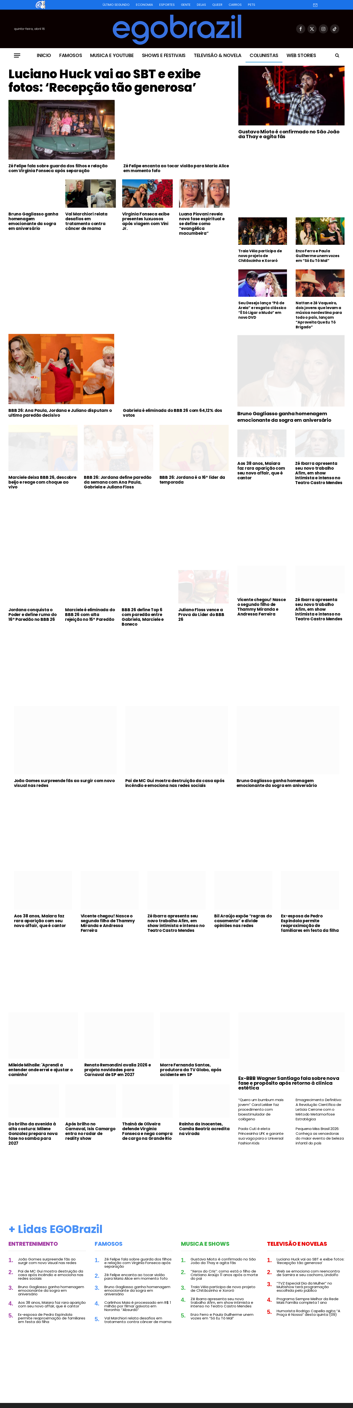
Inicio (44, 55)
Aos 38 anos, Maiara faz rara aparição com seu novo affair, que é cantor (261, 470)
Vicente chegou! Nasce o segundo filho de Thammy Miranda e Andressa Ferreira (261, 606)
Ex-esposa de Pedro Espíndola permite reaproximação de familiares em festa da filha (310, 923)
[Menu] (17, 55)
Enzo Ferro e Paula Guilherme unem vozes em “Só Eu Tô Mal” (317, 256)
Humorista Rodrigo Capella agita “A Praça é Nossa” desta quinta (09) (308, 1312)
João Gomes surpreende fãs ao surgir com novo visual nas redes (64, 783)
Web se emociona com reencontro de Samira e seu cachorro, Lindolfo (308, 1273)
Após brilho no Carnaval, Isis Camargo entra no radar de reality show (90, 1131)
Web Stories (301, 55)
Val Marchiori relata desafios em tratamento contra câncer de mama (86, 221)
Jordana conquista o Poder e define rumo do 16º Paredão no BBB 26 (32, 614)
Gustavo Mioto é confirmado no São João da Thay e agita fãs (288, 134)
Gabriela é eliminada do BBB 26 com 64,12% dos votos (172, 413)
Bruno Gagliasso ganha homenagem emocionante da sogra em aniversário (33, 221)
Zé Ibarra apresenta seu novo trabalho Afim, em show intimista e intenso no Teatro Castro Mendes (318, 473)
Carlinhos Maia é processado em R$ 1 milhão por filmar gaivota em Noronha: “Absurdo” (137, 1306)
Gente (186, 4)
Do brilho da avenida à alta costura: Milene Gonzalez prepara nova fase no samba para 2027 (33, 1134)
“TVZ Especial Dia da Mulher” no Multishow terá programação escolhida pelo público (304, 1286)
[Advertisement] (119, 275)
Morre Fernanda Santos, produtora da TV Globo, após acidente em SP (190, 1070)
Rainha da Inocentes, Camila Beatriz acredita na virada (204, 1129)
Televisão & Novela (217, 55)
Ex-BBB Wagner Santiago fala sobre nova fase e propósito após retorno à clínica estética (288, 1083)
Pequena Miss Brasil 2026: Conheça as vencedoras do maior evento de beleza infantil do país (320, 1136)
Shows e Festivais (164, 55)
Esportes (167, 4)
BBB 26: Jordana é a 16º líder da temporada (192, 480)
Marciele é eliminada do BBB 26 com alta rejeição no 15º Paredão (90, 614)
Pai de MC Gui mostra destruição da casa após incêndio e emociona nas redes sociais (175, 783)
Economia (144, 4)
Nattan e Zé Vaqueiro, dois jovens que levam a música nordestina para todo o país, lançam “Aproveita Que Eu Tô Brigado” (319, 315)
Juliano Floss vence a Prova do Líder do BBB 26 (201, 614)
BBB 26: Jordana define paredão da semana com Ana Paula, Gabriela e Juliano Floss (117, 482)
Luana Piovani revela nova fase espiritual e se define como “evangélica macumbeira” (202, 224)
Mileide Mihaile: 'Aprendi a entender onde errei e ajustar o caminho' (40, 1070)
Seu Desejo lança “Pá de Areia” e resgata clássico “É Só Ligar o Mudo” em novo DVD (262, 310)
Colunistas (264, 55)
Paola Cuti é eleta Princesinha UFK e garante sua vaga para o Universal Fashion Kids (261, 1136)
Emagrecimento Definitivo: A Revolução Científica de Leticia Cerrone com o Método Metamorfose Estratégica (319, 1109)
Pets (251, 4)
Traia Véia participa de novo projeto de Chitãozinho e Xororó (260, 256)
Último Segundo (116, 4)
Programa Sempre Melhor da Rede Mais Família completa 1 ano (308, 1300)
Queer (217, 4)
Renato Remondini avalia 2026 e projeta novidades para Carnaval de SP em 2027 (117, 1070)
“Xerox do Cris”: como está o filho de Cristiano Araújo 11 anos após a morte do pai (224, 1274)
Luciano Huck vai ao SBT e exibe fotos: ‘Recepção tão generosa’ (104, 80)
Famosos (70, 55)
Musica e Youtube (112, 55)
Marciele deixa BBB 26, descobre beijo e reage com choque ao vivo (42, 482)
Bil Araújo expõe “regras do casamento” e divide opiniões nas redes (243, 921)
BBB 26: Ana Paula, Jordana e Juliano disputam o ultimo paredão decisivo (60, 413)
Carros (235, 4)
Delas (201, 4)
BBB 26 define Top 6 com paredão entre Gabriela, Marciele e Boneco (143, 617)
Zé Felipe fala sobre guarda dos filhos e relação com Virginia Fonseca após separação (57, 168)
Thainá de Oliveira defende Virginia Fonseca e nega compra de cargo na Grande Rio (147, 1131)
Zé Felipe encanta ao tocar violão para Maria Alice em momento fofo (176, 168)
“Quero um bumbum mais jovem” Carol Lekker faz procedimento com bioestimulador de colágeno (261, 1109)
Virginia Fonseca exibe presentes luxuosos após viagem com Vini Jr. (145, 221)
